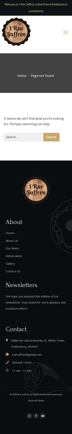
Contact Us (13, 271)
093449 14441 (22, 362)
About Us (12, 241)
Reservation (14, 256)
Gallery (10, 263)
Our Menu (12, 248)
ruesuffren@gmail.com (27, 354)
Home (21, 76)
